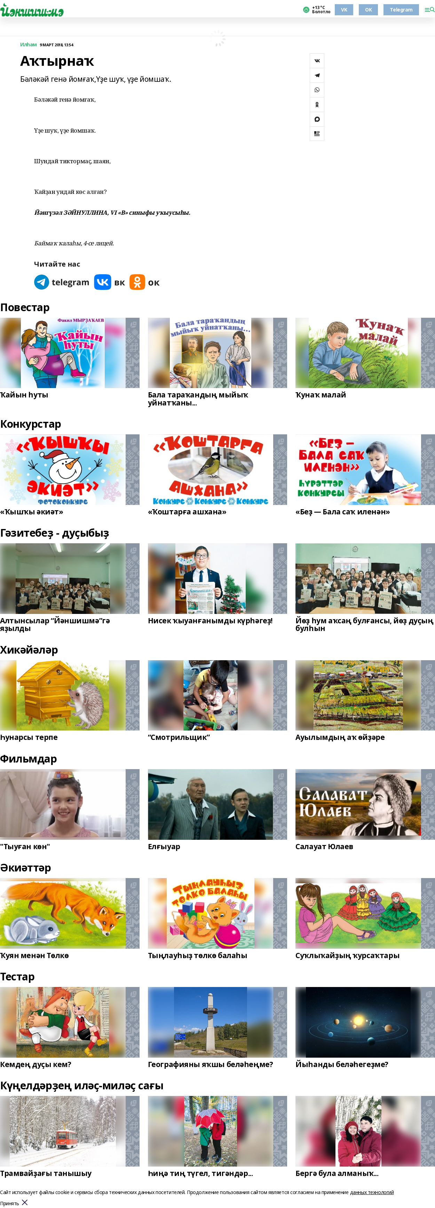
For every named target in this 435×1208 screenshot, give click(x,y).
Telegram (401, 9)
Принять (9, 1204)
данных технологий (372, 1192)
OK (368, 9)
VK (344, 9)
